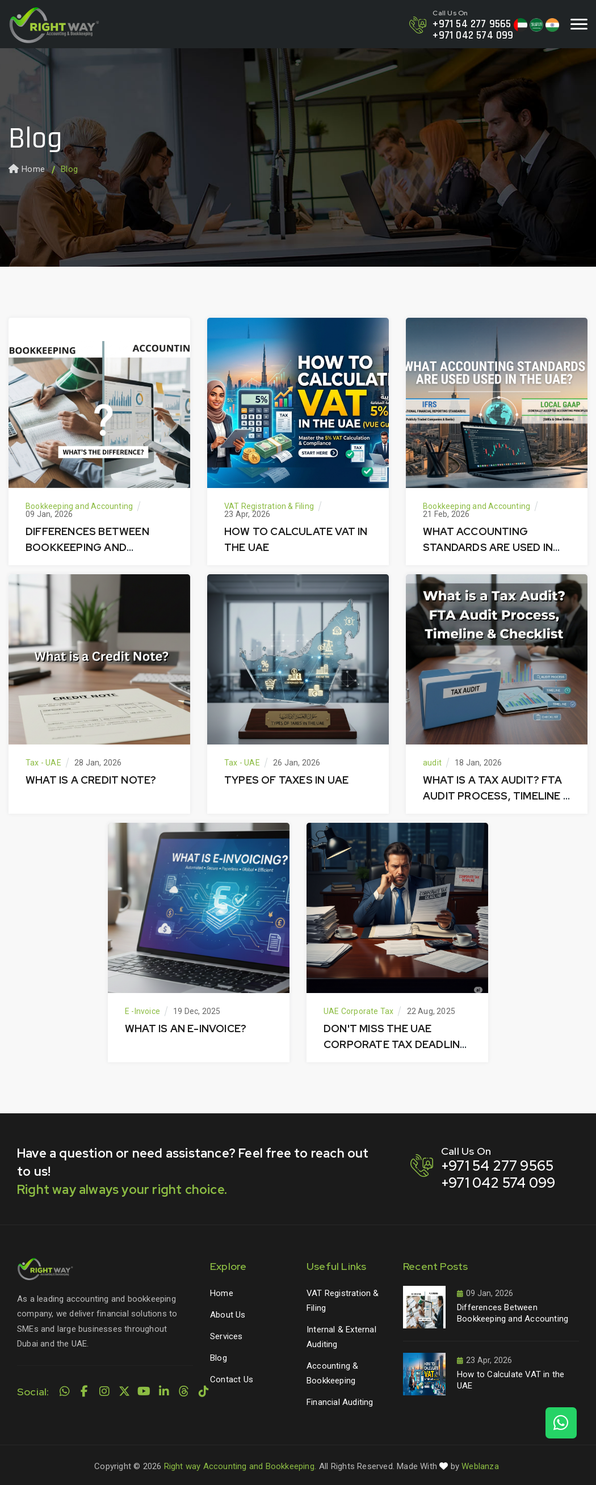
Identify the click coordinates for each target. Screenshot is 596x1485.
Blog (218, 1358)
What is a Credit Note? (91, 779)
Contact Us (231, 1379)
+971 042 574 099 (473, 35)
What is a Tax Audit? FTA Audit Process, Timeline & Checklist (496, 795)
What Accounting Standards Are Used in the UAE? (488, 547)
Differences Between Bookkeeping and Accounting (87, 547)
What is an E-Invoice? (185, 1028)
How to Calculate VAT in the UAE (510, 1380)
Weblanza (480, 1466)
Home (27, 169)
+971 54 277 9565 (472, 24)
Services (226, 1336)
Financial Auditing (340, 1402)
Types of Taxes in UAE (286, 779)
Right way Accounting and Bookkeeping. (240, 1466)
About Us (228, 1315)
